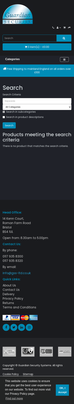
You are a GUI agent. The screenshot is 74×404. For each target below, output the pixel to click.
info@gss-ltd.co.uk (17, 273)
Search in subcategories (19, 112)
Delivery (9, 294)
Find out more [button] (14, 398)
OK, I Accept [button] (62, 390)
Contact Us (11, 290)
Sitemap (28, 374)
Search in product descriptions (23, 117)
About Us (9, 285)
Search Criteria (12, 94)
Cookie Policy (11, 374)
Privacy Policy (13, 298)
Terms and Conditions (19, 307)
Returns (8, 303)
